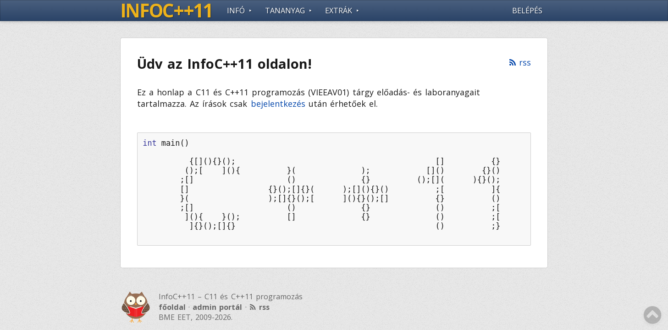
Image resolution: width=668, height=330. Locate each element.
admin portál (217, 307)
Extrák (338, 11)
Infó (236, 11)
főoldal (172, 307)
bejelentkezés (278, 103)
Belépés (527, 11)
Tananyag (285, 11)
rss (525, 62)
